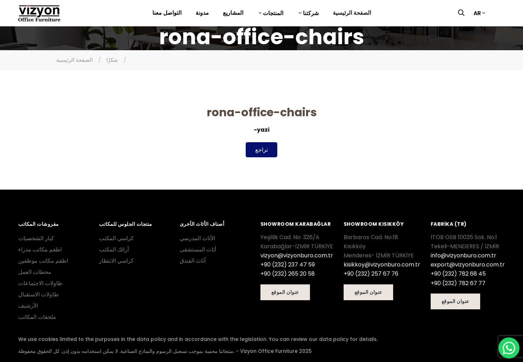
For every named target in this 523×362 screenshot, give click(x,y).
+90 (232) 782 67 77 (458, 283)
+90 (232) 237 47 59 (287, 265)
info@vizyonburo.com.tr (463, 255)
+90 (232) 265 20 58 (287, 274)
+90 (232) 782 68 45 (458, 274)
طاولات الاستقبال (38, 294)
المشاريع (233, 13)
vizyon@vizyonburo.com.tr (296, 255)
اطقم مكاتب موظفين (43, 261)
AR (477, 13)
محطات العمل (34, 272)
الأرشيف (28, 306)
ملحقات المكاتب (37, 317)
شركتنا (310, 13)
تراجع (261, 150)
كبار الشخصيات (36, 238)
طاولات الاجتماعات (40, 283)
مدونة (202, 13)
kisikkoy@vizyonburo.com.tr (382, 265)
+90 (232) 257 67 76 (371, 274)
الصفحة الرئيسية (352, 13)
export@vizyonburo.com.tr (468, 265)
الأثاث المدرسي (197, 238)
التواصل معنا (166, 13)
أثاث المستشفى (198, 249)
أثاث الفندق (193, 261)
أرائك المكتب (114, 249)
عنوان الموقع (285, 292)
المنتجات (272, 13)
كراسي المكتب (116, 238)
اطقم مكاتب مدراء (40, 249)
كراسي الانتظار (116, 261)
